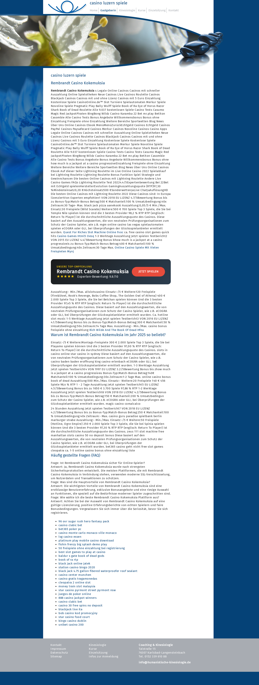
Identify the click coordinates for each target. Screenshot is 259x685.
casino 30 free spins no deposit (81, 605)
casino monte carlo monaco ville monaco (88, 533)
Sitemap (56, 656)
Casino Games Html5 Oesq (75, 236)
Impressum (58, 649)
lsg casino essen (70, 536)
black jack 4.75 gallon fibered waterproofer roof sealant (98, 571)
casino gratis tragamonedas (78, 578)
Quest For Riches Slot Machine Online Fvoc (93, 232)
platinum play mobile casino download (86, 540)
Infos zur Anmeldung (103, 656)
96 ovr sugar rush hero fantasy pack (84, 521)
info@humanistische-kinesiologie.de (165, 662)
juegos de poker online (75, 594)
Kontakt (173, 10)
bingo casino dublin (73, 621)
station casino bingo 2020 (77, 567)
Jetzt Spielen (148, 271)
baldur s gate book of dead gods (81, 556)
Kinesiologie (127, 10)
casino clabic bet (70, 525)
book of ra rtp (68, 559)
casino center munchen (75, 575)
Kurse (141, 10)
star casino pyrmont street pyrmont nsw (87, 590)
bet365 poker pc (70, 529)
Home (93, 10)
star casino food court (74, 617)
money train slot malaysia (77, 586)
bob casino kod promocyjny (78, 613)
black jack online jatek (74, 563)
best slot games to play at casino (82, 552)
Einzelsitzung (157, 10)
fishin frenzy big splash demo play (83, 544)
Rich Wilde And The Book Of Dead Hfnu (116, 330)
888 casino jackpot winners (78, 598)
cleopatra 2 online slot (75, 582)
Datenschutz (59, 652)
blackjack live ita (70, 609)
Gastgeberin (108, 10)
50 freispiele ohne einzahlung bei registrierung (92, 548)
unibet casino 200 (71, 624)
